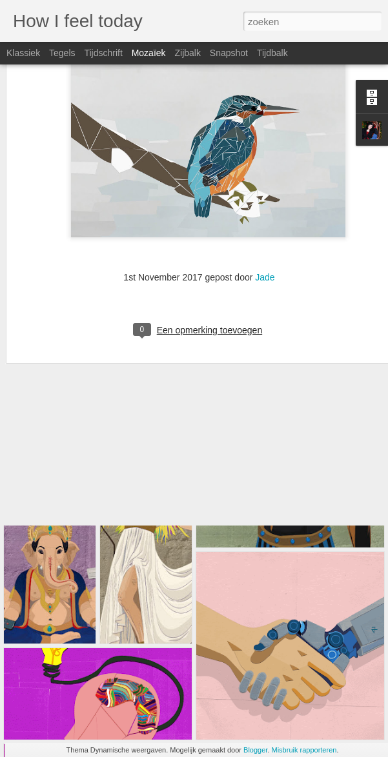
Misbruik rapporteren (304, 750)
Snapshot (229, 53)
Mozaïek (149, 53)
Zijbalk (187, 53)
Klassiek (23, 53)
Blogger (255, 750)
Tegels (62, 53)
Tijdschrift (103, 53)
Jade (264, 202)
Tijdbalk (272, 53)
